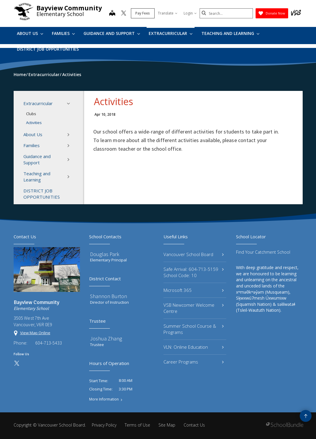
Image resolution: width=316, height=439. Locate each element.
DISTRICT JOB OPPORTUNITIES (48, 49)
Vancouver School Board (193, 254)
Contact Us (194, 425)
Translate (167, 13)
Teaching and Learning (230, 33)
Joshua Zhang (106, 338)
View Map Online (35, 332)
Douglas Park (104, 254)
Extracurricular (171, 33)
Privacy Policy (104, 425)
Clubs (31, 113)
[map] (112, 13)
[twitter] (124, 13)
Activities (34, 122)
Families (63, 33)
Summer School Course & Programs (193, 329)
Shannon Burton (108, 296)
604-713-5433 (48, 343)
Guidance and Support (112, 33)
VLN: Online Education (193, 347)
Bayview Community (69, 8)
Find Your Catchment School (263, 252)
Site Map (166, 425)
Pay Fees (142, 13)
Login (190, 13)
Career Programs (193, 362)
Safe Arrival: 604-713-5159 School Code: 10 (193, 272)
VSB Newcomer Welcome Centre (193, 308)
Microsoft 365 (193, 290)
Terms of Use (137, 425)
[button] (70, 103)
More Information (104, 399)
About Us (30, 33)
